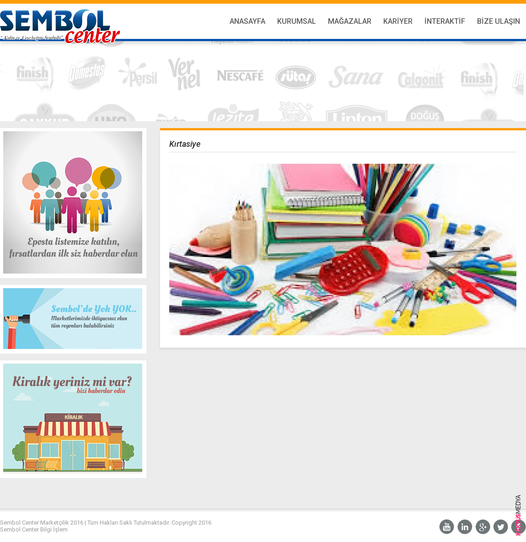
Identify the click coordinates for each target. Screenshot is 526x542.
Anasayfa (247, 21)
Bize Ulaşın (498, 21)
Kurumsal (296, 21)
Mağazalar (349, 21)
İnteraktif (444, 21)
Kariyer (398, 21)
